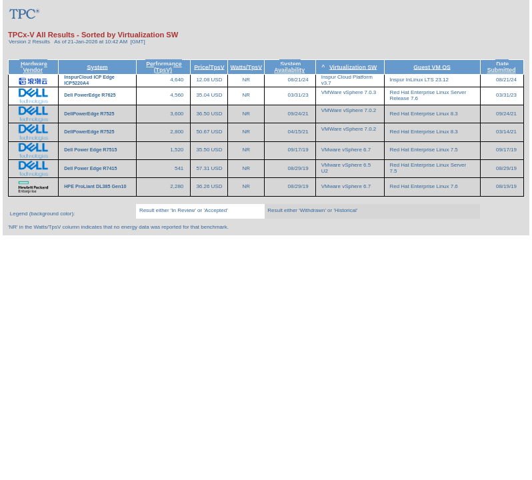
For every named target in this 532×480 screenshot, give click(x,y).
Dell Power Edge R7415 (91, 168)
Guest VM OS (432, 66)
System (97, 66)
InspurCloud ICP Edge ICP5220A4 (89, 80)
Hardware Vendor (34, 67)
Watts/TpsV (246, 66)
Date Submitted (501, 67)
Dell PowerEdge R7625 (90, 95)
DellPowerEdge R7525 (89, 114)
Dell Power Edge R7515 (91, 150)
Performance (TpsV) (164, 67)
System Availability (289, 67)
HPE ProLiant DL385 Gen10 (95, 186)
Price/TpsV (209, 66)
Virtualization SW (353, 66)
